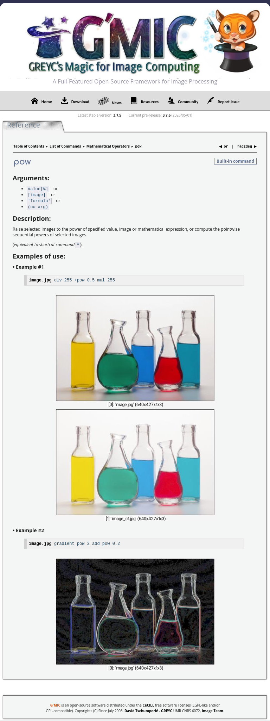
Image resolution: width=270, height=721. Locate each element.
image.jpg (40, 278)
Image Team (212, 708)
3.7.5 (117, 115)
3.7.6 (166, 115)
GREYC (166, 708)
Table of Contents (28, 146)
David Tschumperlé (141, 708)
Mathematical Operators (108, 146)
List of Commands (65, 146)
